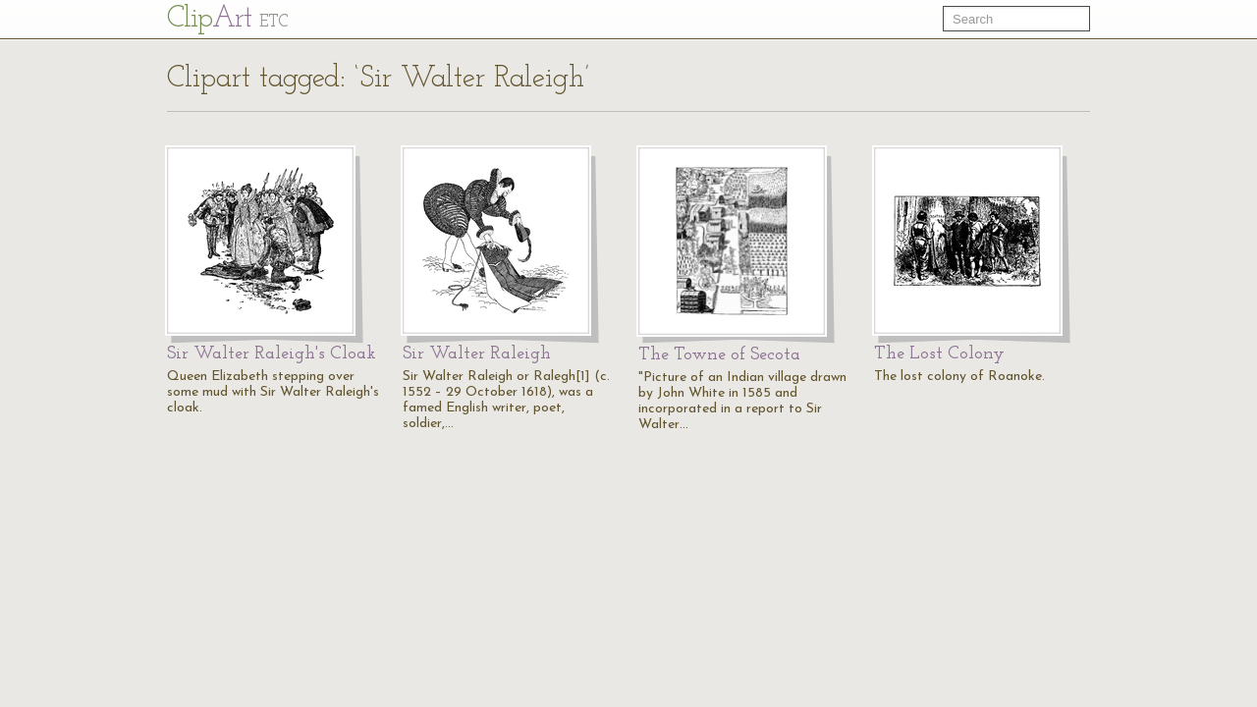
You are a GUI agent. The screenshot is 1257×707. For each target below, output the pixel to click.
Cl (227, 19)
